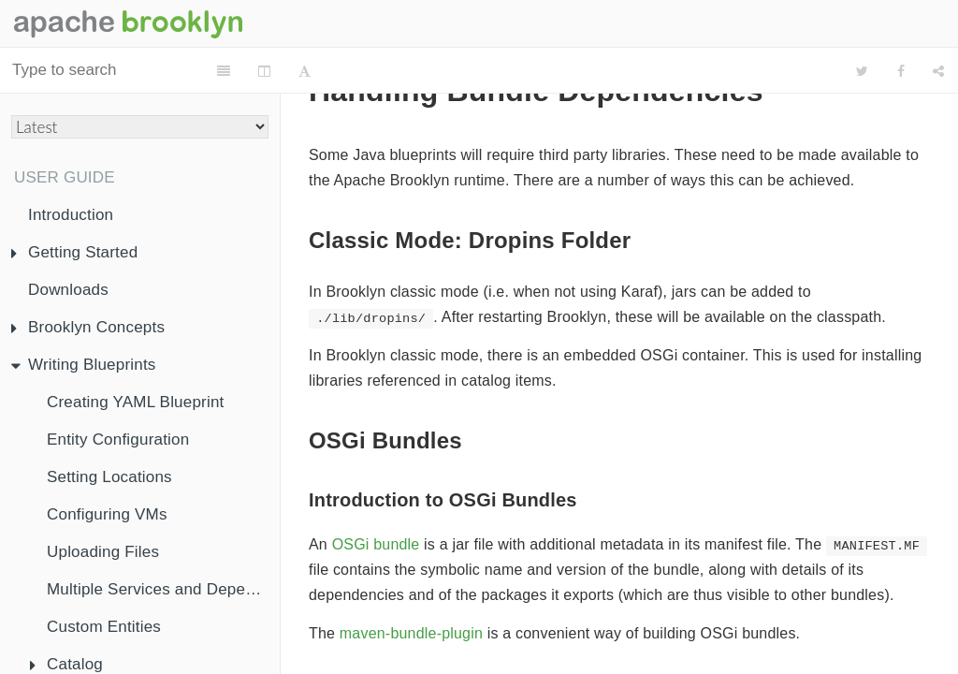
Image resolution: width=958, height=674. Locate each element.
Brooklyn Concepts (88, 327)
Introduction (70, 215)
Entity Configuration (118, 439)
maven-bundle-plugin (411, 633)
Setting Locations (109, 477)
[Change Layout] (342, 71)
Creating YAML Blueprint (136, 402)
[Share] (938, 71)
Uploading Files (103, 552)
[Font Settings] (382, 71)
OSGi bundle (376, 544)
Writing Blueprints (83, 365)
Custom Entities (104, 627)
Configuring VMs (107, 514)
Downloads (68, 290)
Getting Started (74, 252)
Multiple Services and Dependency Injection (163, 589)
